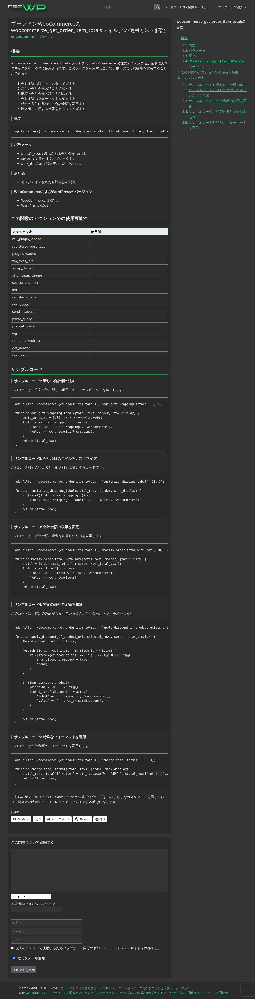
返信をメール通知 (28, 958)
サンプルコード (193, 77)
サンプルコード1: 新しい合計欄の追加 (218, 84)
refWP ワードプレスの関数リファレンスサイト (82, 988)
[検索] (157, 7)
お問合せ (222, 993)
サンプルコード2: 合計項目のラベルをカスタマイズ (218, 93)
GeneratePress (36, 993)
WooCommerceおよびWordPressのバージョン (216, 64)
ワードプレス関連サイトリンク (191, 993)
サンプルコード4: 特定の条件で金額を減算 (218, 114)
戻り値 (194, 56)
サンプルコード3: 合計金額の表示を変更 (218, 103)
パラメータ (197, 50)
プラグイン (46, 37)
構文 (192, 45)
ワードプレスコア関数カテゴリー (189, 7)
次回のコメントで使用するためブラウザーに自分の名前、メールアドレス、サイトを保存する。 (88, 948)
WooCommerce (26, 37)
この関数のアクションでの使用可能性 (209, 72)
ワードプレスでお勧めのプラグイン (142, 993)
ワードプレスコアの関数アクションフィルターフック (154, 988)
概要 (184, 38)
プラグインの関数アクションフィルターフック (82, 993)
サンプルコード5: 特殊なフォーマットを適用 (218, 125)
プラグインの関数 (232, 7)
